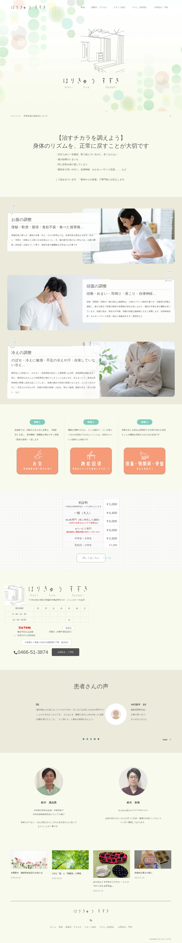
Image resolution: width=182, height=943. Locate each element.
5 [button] (98, 739)
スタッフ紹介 (119, 7)
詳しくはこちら (91, 557)
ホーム (53, 927)
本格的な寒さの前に (143, 873)
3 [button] (91, 739)
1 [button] (83, 739)
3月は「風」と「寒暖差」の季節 (66, 873)
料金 (83, 7)
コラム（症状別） (140, 7)
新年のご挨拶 (30, 116)
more (165, 739)
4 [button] (95, 739)
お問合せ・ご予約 (66, 652)
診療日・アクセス (99, 7)
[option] (91, 713)
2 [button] (87, 739)
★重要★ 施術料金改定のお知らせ (27, 873)
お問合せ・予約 (161, 7)
